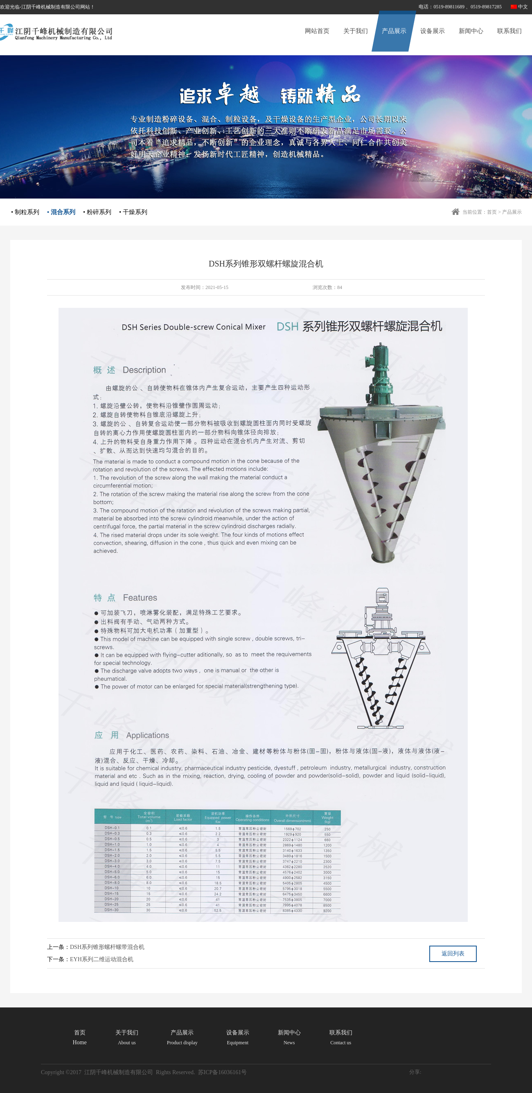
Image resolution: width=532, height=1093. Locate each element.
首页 (492, 212)
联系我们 (509, 23)
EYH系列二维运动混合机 (101, 959)
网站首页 (317, 23)
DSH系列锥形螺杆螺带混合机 (107, 947)
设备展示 (432, 23)
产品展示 (394, 23)
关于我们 (355, 23)
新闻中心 (471, 23)
